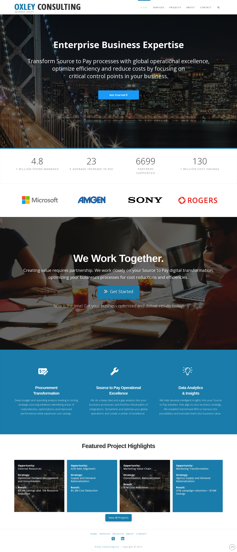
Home (93, 534)
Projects (118, 534)
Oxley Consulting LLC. (107, 547)
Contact (141, 534)
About (130, 534)
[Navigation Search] (218, 4)
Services (104, 534)
